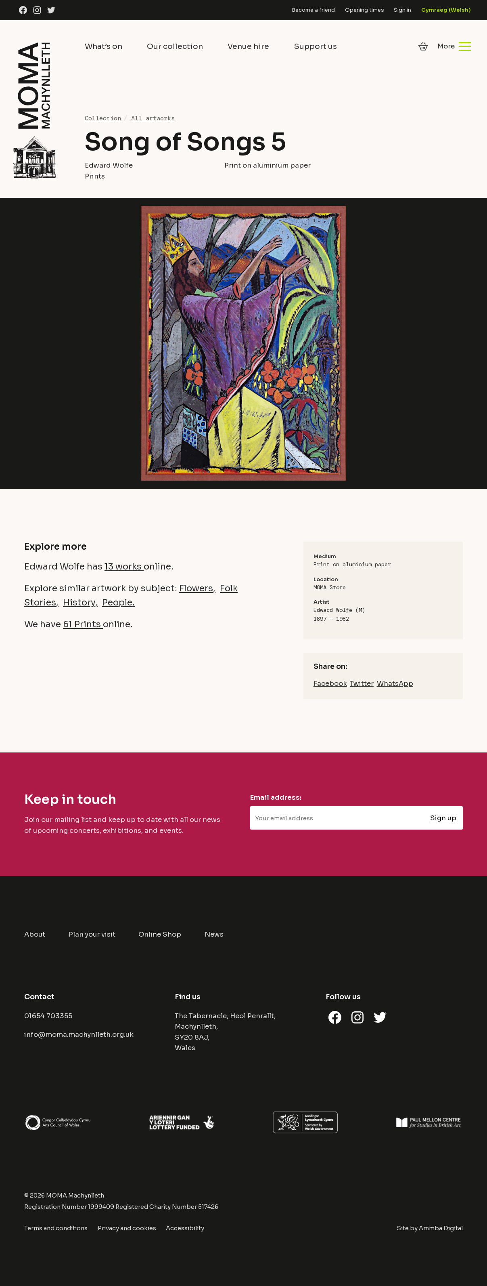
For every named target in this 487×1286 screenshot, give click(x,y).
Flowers (196, 588)
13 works (124, 566)
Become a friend (313, 9)
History (79, 602)
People (117, 602)
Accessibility (185, 1228)
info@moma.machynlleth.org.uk (79, 1034)
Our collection (175, 46)
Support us (315, 46)
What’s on (103, 46)
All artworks (153, 118)
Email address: (275, 797)
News (214, 934)
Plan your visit (92, 934)
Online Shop (159, 934)
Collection (103, 118)
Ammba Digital (441, 1228)
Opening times (364, 9)
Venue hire (248, 46)
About (34, 934)
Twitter (362, 683)
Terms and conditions (56, 1228)
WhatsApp (395, 683)
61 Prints (83, 624)
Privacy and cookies (127, 1228)
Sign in (402, 9)
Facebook (330, 683)
